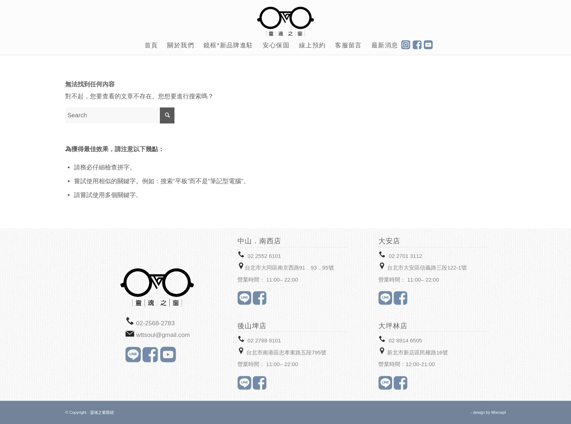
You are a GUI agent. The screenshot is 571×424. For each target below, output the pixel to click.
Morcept (498, 412)
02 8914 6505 (405, 340)
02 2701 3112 (405, 256)
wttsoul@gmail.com (163, 334)
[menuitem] (151, 45)
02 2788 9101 (264, 340)
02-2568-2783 (155, 323)
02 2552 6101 (264, 256)
